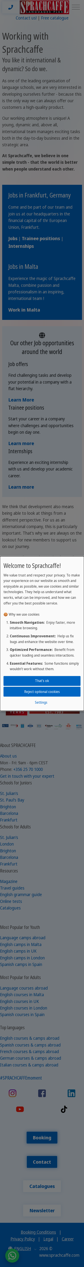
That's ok (42, 680)
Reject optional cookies (42, 691)
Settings (41, 702)
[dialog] (42, 633)
